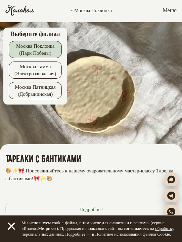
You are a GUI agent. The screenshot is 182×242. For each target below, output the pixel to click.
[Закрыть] (11, 226)
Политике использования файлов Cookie (132, 234)
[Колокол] (20, 10)
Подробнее (91, 209)
